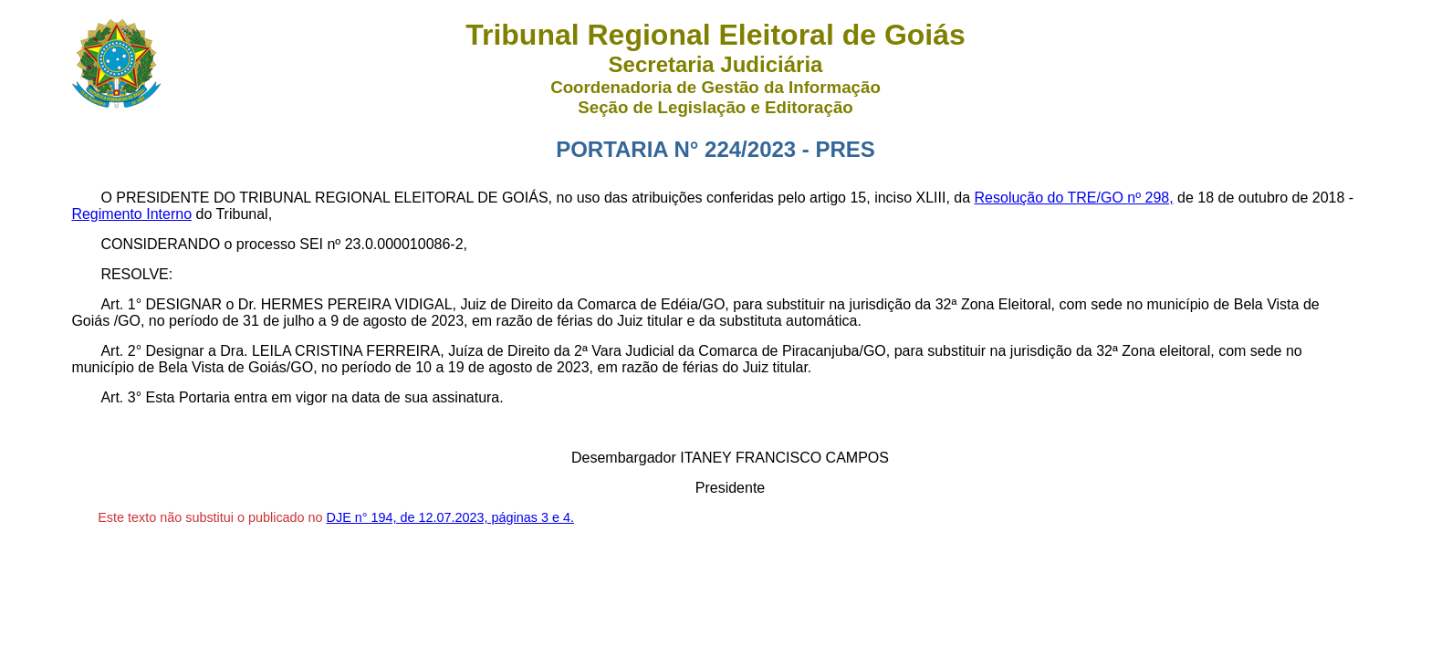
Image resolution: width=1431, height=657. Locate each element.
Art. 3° (120, 397)
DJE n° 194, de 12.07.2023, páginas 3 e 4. (450, 517)
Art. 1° (120, 304)
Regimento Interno (131, 214)
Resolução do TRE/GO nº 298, (1074, 197)
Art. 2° (120, 351)
